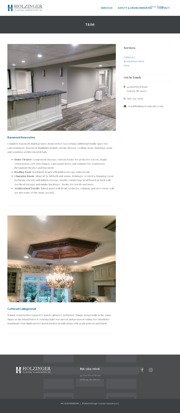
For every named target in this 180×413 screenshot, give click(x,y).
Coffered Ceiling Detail (21, 308)
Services (107, 8)
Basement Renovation (21, 137)
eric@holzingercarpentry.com (145, 106)
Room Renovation (134, 61)
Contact (164, 8)
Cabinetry (129, 57)
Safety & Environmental (135, 8)
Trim (127, 65)
